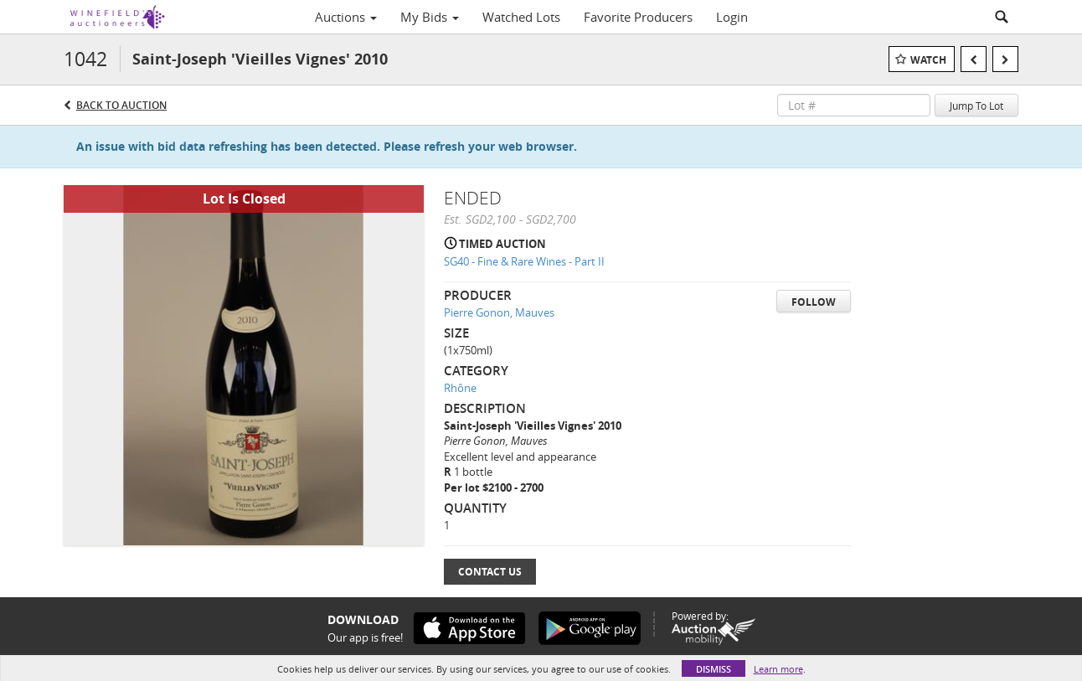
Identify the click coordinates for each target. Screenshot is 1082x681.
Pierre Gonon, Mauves (499, 312)
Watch (928, 60)
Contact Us (490, 572)
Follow (813, 302)
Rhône (460, 387)
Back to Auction (121, 105)
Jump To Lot (976, 105)
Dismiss (713, 669)
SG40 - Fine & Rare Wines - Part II (524, 261)
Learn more (778, 669)
